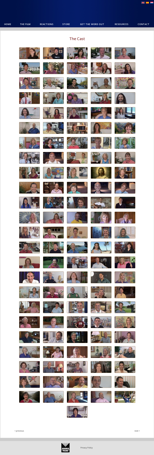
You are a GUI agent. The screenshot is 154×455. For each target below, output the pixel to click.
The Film (25, 24)
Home (7, 24)
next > (137, 431)
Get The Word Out (92, 24)
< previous (19, 431)
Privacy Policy (87, 447)
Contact (143, 24)
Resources (121, 24)
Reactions (46, 24)
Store (66, 24)
